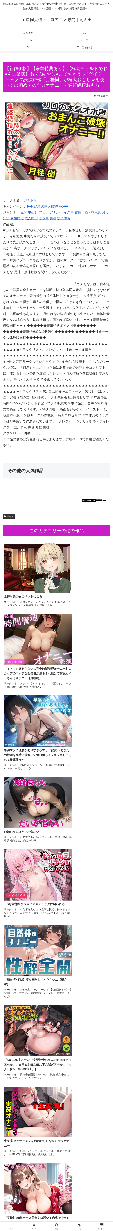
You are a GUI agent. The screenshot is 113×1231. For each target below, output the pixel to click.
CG (56, 1213)
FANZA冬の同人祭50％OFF (47, 206)
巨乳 (23, 212)
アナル (55, 212)
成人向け (31, 218)
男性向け (17, 218)
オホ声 (44, 218)
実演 (53, 218)
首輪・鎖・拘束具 (88, 212)
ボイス (9, 516)
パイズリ (67, 212)
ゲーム (93, 1213)
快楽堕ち (63, 218)
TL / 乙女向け (93, 1219)
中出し (33, 212)
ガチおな (30, 200)
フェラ (44, 212)
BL (56, 1219)
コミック (20, 1213)
